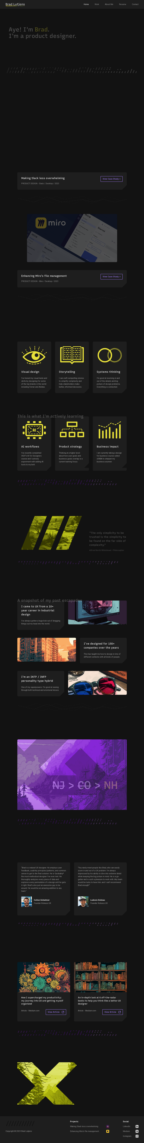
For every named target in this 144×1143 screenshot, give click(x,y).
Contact (135, 4)
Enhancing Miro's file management (84, 1131)
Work (97, 4)
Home (86, 4)
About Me (109, 4)
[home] (15, 4)
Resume (122, 4)
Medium (126, 1131)
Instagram (127, 1136)
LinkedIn (126, 1126)
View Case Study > (112, 179)
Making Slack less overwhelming (84, 1126)
